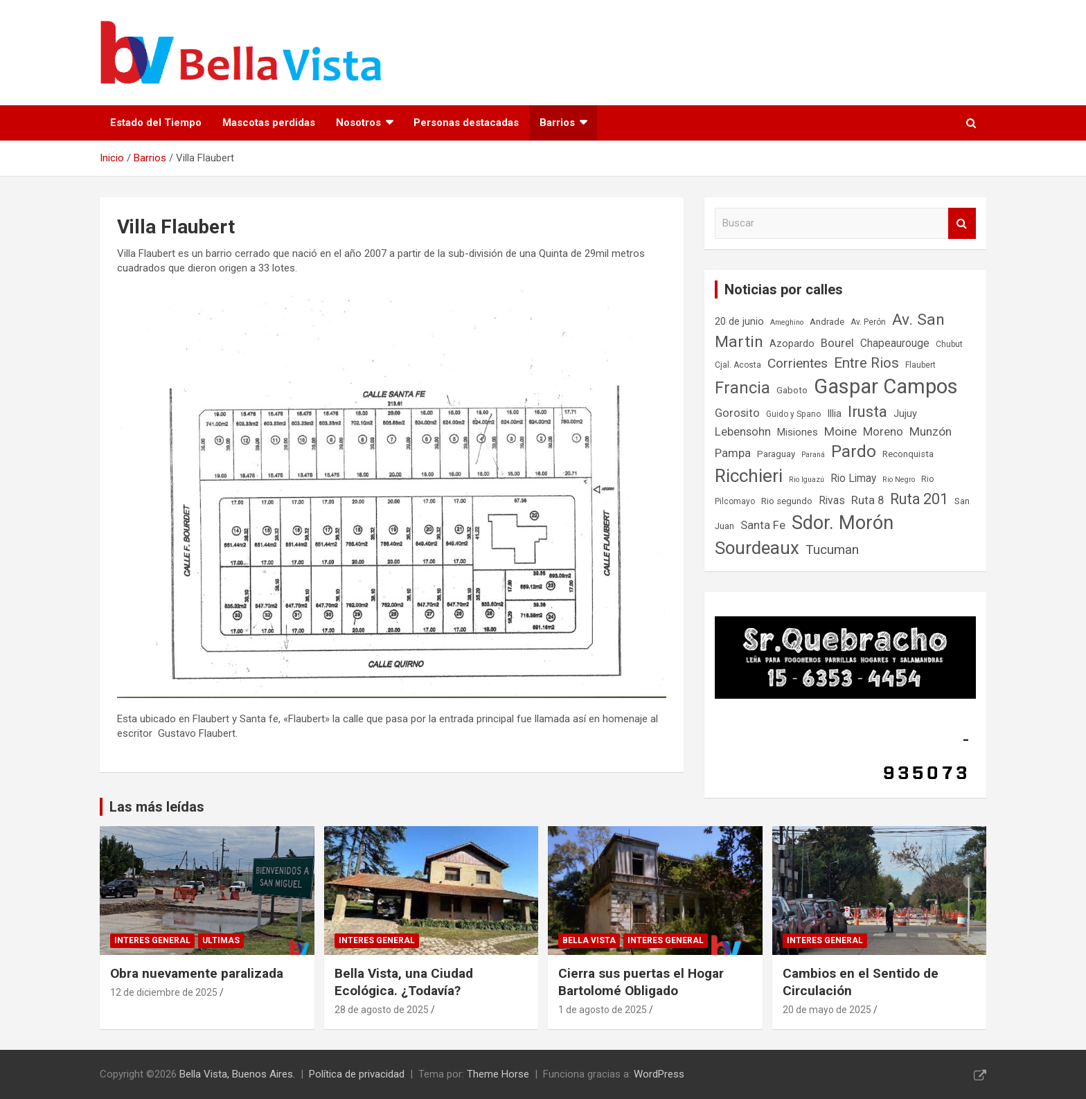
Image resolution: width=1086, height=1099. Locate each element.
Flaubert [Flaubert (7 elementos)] (920, 365)
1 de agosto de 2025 (602, 1009)
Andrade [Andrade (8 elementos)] (827, 321)
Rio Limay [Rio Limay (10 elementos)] (853, 478)
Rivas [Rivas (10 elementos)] (832, 500)
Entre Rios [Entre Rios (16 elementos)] (866, 363)
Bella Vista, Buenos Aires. (237, 1074)
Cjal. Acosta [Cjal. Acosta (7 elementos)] (738, 365)
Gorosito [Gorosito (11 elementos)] (737, 413)
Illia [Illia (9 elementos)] (834, 414)
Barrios (557, 122)
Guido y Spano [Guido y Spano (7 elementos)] (793, 414)
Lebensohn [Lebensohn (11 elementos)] (743, 431)
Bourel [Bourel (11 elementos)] (837, 343)
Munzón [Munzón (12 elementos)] (930, 431)
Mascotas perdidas (268, 122)
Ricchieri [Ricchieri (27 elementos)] (749, 475)
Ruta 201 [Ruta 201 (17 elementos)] (919, 499)
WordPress (659, 1074)
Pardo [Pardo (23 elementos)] (853, 451)
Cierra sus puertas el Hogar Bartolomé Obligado (641, 982)
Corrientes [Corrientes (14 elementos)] (797, 363)
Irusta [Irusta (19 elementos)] (867, 411)
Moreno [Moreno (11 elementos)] (883, 431)
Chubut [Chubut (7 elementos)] (949, 344)
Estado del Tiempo (156, 122)
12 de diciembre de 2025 (163, 992)
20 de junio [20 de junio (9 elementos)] (739, 322)
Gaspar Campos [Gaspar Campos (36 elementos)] (886, 386)
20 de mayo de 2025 (827, 1009)
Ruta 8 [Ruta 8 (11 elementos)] (867, 500)
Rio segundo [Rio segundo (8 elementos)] (786, 501)
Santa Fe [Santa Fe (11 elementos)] (762, 525)
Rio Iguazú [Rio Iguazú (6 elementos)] (806, 479)
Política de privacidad (356, 1074)
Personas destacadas (466, 122)
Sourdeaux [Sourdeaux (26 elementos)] (757, 547)
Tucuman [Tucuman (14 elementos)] (832, 549)
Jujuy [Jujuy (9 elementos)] (905, 414)
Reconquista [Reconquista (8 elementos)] (908, 454)
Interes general (152, 940)
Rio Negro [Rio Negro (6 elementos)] (898, 479)
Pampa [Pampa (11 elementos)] (733, 453)
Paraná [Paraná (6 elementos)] (813, 454)
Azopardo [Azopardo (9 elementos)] (791, 344)
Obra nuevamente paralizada (196, 973)
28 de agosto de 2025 (382, 1009)
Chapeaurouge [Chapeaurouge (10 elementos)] (894, 343)
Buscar (962, 223)
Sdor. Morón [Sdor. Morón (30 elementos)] (842, 523)
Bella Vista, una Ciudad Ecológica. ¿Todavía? (404, 982)
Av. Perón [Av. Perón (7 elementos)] (868, 322)
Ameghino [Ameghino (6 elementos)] (786, 322)
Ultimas (221, 940)
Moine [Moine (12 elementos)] (840, 431)
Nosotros (358, 122)
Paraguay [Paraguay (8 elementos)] (776, 454)
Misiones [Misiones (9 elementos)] (797, 432)
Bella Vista (589, 940)
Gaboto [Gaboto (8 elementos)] (792, 390)
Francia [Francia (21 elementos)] (742, 387)
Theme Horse (498, 1074)
